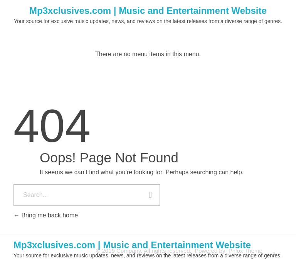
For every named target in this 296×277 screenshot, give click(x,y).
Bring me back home (45, 215)
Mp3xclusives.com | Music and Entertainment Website (148, 10)
